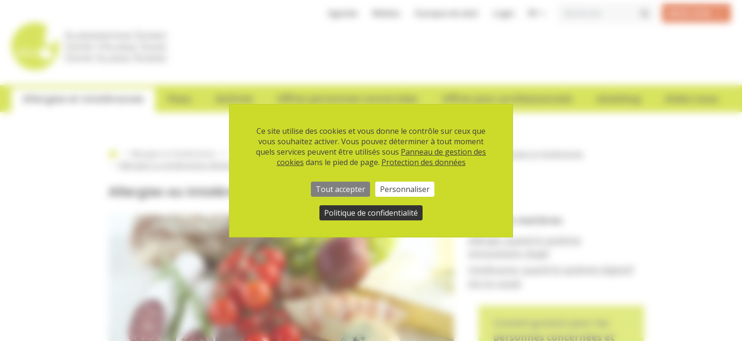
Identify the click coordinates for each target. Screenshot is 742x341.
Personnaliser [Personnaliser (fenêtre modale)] (405, 189)
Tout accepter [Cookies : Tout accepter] (340, 189)
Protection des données (423, 162)
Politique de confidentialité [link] (371, 213)
